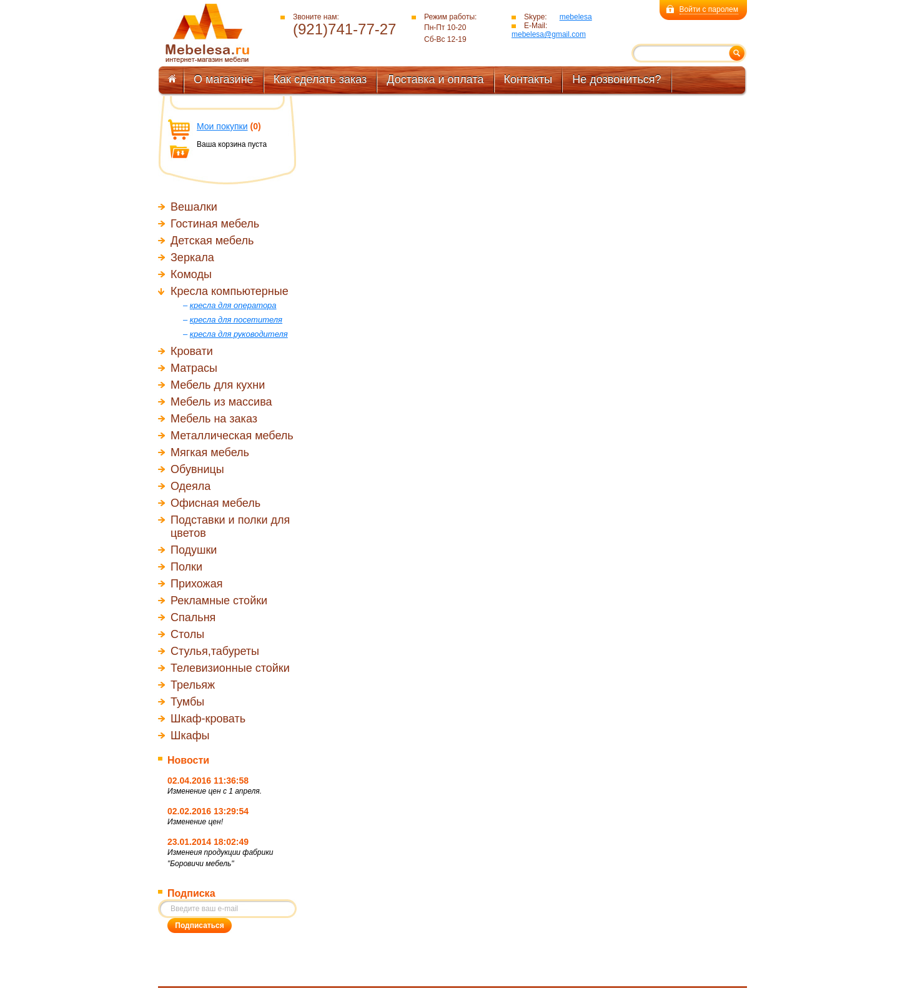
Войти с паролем (709, 9)
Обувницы (197, 469)
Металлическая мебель (232, 435)
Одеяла (190, 486)
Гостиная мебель (215, 223)
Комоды (191, 274)
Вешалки (194, 207)
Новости (188, 760)
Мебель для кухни (218, 385)
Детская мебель (212, 240)
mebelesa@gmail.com (549, 34)
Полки (186, 567)
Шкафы (190, 735)
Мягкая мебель (210, 452)
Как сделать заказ (320, 79)
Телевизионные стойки (230, 668)
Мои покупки (222, 126)
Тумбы (187, 702)
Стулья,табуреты (215, 651)
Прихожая (196, 583)
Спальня (193, 617)
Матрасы (194, 368)
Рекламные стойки (219, 600)
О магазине (224, 79)
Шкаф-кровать (208, 718)
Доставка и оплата (435, 79)
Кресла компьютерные (230, 291)
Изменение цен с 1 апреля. (214, 791)
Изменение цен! (195, 821)
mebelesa (576, 16)
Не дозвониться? (616, 79)
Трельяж (193, 685)
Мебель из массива (221, 402)
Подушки (194, 550)
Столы (187, 634)
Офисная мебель (215, 503)
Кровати (192, 351)
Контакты (528, 79)
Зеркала (192, 257)
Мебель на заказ (214, 418)
